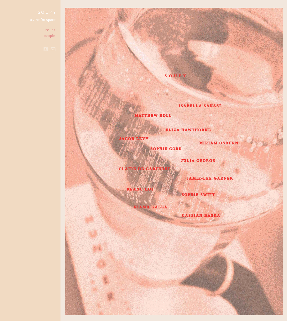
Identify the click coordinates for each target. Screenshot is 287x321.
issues (50, 29)
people (49, 35)
